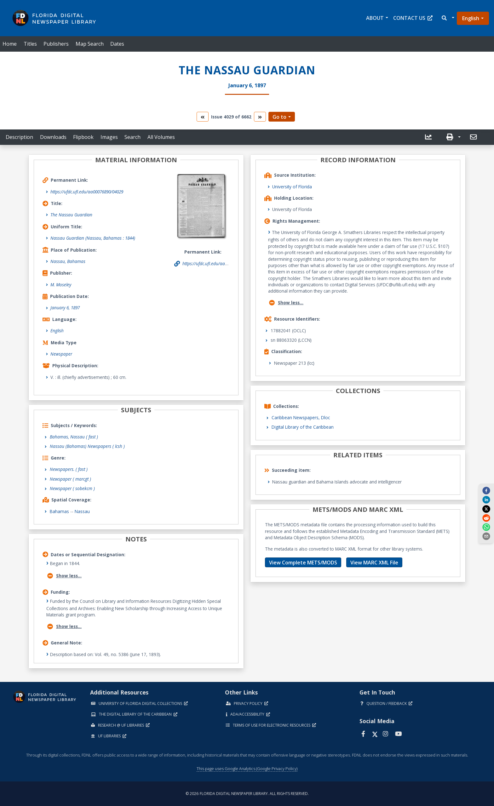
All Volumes (161, 137)
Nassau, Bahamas (67, 261)
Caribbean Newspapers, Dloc (301, 417)
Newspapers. (69, 469)
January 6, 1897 (65, 308)
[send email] (486, 536)
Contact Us (413, 17)
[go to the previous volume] (203, 117)
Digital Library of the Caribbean (303, 427)
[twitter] (486, 509)
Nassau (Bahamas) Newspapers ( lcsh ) (87, 446)
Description (19, 137)
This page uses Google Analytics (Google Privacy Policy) (247, 768)
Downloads (53, 137)
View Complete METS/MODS (303, 562)
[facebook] (486, 490)
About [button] (375, 17)
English (470, 18)
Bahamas (59, 511)
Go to (279, 116)
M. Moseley (60, 285)
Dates (117, 43)
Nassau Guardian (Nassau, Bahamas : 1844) (92, 238)
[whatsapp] (486, 527)
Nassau (82, 511)
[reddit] (486, 518)
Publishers (56, 43)
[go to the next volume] (260, 117)
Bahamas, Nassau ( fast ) (74, 437)
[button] (447, 18)
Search (132, 137)
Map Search (90, 43)
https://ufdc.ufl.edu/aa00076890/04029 (86, 192)
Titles (30, 43)
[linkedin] (486, 499)
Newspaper (61, 354)
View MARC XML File (374, 562)
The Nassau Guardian (71, 215)
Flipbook (83, 137)
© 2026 (247, 793)
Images (109, 137)
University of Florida (292, 187)
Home (10, 43)
